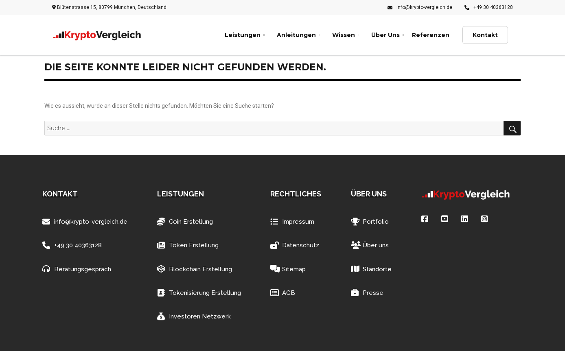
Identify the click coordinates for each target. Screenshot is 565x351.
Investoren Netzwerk (194, 316)
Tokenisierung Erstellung (199, 293)
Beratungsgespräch (76, 269)
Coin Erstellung (185, 222)
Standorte (371, 269)
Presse (367, 293)
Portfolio (370, 222)
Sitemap (288, 269)
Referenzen (430, 35)
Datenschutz (294, 245)
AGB (282, 293)
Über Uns (385, 35)
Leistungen (243, 35)
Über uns (370, 245)
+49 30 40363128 (488, 7)
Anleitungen (296, 35)
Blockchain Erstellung (194, 269)
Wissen (343, 35)
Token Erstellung (188, 245)
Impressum (292, 222)
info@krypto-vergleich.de (420, 7)
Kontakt (485, 35)
